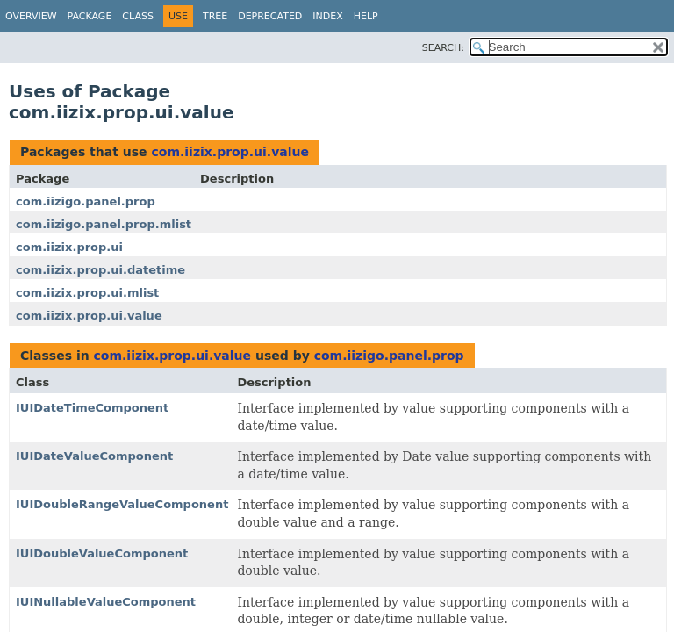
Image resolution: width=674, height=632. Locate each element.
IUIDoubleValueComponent (102, 553)
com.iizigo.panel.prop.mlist (103, 224)
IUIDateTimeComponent (92, 407)
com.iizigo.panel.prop (85, 201)
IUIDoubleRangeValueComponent (122, 504)
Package (90, 16)
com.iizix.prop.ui (69, 247)
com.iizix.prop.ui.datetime (100, 269)
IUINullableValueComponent (106, 601)
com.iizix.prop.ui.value (230, 152)
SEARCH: (443, 48)
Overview (31, 16)
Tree (215, 16)
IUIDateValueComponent (94, 456)
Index (327, 16)
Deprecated (270, 16)
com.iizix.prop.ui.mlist (87, 292)
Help (366, 16)
